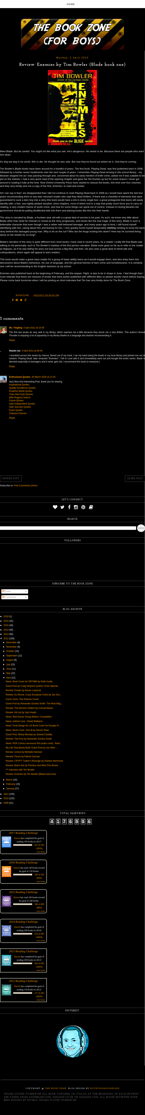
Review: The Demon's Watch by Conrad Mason (29, 708)
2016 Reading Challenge (23, 862)
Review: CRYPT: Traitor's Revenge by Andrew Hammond (34, 761)
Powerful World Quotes (20, 391)
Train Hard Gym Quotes (21, 394)
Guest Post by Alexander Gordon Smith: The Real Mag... (34, 703)
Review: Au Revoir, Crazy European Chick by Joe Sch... (34, 694)
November (11, 646)
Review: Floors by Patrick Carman (23, 756)
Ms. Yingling (15, 327)
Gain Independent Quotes (22, 403)
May (8, 673)
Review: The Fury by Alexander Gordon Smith (29, 738)
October (10, 651)
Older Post (135, 478)
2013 (6, 634)
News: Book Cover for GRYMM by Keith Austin (29, 681)
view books (40, 852)
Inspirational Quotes (19, 384)
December (11, 642)
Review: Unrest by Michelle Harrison (24, 752)
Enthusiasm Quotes (19, 377)
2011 (6, 794)
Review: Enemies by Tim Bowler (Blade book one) (31, 774)
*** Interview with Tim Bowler (20, 769)
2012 (6, 638)
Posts (6, 591)
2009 (6, 803)
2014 (6, 629)
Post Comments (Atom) (25, 485)
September (12, 655)
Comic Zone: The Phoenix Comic (22, 699)
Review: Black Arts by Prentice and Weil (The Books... (33, 765)
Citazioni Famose (18, 413)
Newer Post (10, 478)
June (9, 669)
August (10, 660)
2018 (6, 616)
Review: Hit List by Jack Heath (21, 712)
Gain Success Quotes (20, 407)
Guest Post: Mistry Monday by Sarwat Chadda (29, 734)
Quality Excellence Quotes (22, 388)
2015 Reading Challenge (23, 892)
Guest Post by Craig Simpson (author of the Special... (32, 686)
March (9, 779)
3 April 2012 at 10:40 (33, 327)
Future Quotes (16, 400)
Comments (9, 597)
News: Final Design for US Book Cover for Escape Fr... (33, 725)
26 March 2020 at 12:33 (44, 377)
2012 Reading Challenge (23, 980)
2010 (6, 798)
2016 (6, 621)
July (8, 664)
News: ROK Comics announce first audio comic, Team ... (34, 743)
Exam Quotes (16, 410)
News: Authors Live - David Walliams (24, 721)
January (10, 788)
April (8, 677)
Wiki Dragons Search (19, 397)
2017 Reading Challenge (23, 832)
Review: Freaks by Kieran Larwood (23, 690)
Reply (12, 340)
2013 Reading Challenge (23, 951)
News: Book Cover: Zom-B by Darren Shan (27, 730)
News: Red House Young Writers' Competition (29, 716)
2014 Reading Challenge (23, 921)
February (11, 784)
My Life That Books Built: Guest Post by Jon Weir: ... (32, 747)
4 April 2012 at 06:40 (32, 350)
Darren (17, 838)
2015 (6, 625)
